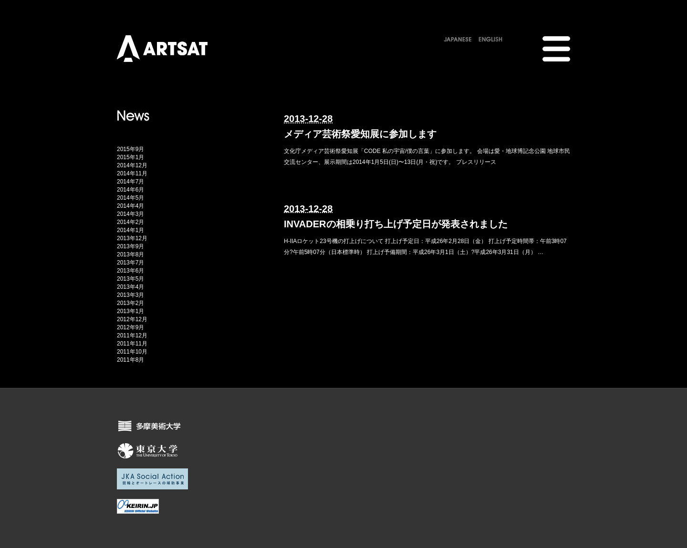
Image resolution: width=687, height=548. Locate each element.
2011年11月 (132, 343)
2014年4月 (130, 206)
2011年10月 (132, 351)
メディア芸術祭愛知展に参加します (360, 134)
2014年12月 (132, 165)
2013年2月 (130, 303)
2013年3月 (130, 295)
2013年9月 (130, 246)
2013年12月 (132, 238)
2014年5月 (130, 197)
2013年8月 (130, 254)
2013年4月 (130, 287)
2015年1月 (130, 157)
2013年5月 (130, 278)
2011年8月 (130, 359)
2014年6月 (130, 189)
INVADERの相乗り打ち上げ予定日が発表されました (396, 224)
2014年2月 (130, 222)
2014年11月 (132, 173)
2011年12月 (132, 335)
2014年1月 (130, 230)
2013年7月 (130, 262)
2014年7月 (130, 181)
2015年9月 (130, 149)
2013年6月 (130, 270)
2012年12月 (132, 319)
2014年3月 (130, 214)
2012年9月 (130, 327)
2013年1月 (130, 311)
